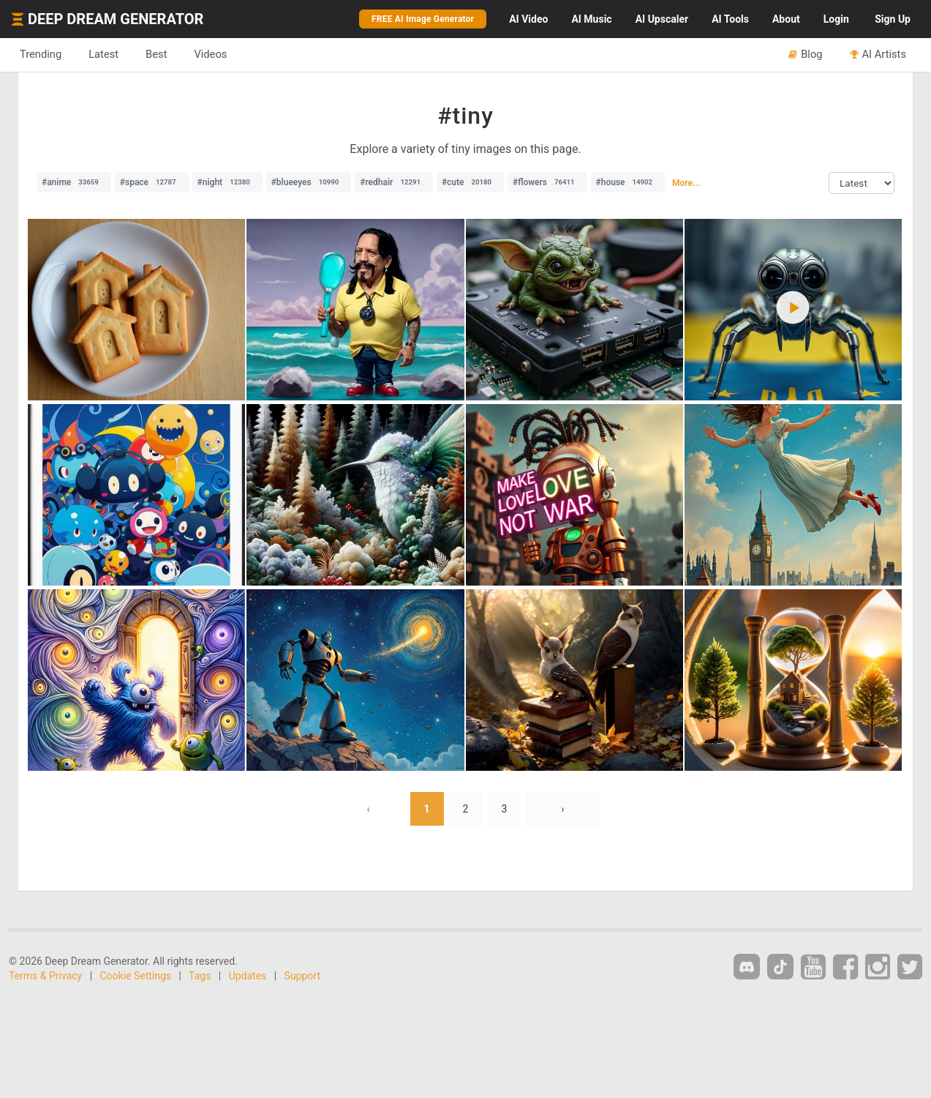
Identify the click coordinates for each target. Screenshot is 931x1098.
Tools (730, 19)
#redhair (394, 182)
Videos (210, 54)
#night (227, 182)
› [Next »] (562, 809)
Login (836, 19)
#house (628, 182)
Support (302, 976)
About (786, 19)
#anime (74, 182)
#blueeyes (309, 182)
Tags (200, 976)
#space (152, 182)
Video (528, 19)
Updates (248, 976)
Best (156, 54)
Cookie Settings (136, 976)
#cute (470, 182)
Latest (103, 54)
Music (591, 19)
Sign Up (893, 19)
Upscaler (662, 19)
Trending (40, 54)
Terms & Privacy (45, 976)
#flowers (547, 182)
